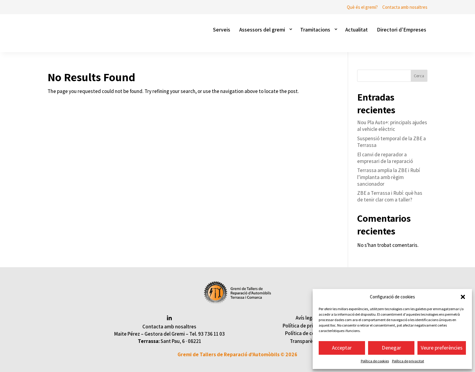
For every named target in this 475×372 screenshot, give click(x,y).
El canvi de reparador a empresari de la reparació (385, 157)
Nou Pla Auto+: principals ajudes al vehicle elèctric (392, 125)
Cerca (419, 75)
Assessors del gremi (262, 29)
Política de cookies (375, 361)
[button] (463, 297)
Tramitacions (315, 29)
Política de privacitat (408, 361)
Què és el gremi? (362, 7)
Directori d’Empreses (401, 29)
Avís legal (306, 317)
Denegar (391, 347)
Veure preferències (442, 347)
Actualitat (356, 29)
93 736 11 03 (211, 333)
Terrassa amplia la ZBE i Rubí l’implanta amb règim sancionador (388, 177)
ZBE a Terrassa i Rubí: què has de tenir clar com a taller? (389, 196)
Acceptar (342, 347)
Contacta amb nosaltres (404, 7)
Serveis (221, 29)
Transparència (306, 341)
